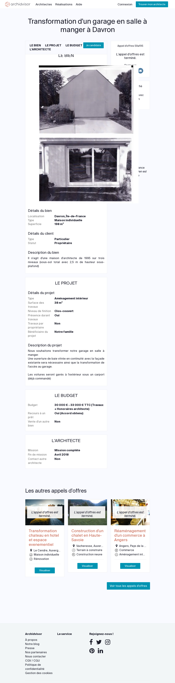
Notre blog (32, 644)
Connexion (125, 4)
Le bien (35, 45)
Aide (79, 4)
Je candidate (93, 45)
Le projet (53, 45)
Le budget (74, 45)
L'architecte (40, 49)
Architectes (44, 4)
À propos (31, 640)
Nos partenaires (36, 652)
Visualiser (44, 570)
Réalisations (63, 4)
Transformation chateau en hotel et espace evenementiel (44, 538)
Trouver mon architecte (151, 4)
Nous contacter (35, 656)
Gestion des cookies (39, 673)
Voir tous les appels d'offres (128, 586)
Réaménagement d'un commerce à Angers (130, 535)
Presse (30, 648)
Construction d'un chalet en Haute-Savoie (87, 535)
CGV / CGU (32, 660)
